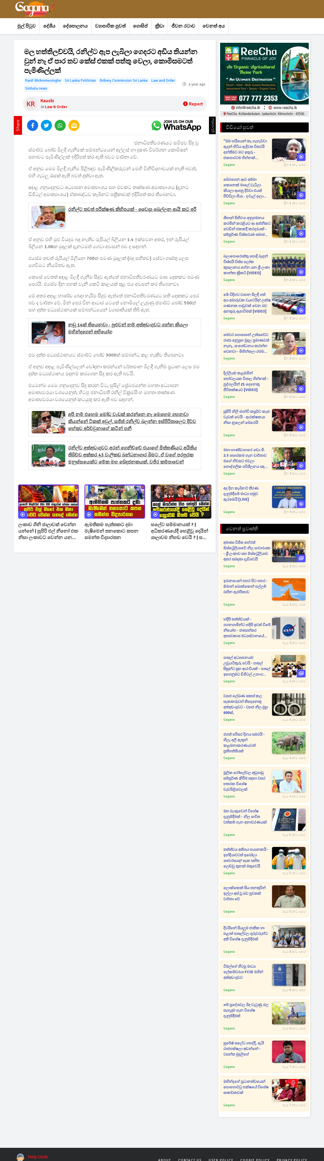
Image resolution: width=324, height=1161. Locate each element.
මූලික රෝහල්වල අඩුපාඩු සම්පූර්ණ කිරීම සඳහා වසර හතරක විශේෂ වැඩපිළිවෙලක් (244, 781)
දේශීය (49, 26)
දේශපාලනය (75, 26)
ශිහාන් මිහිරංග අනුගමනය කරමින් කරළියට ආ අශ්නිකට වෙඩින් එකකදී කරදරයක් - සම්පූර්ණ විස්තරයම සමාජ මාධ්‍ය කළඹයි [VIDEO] (247, 227)
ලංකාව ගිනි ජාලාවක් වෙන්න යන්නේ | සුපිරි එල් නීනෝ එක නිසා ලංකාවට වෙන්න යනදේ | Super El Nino (48, 531)
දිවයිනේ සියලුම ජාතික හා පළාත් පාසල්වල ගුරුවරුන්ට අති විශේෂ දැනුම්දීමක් (245, 934)
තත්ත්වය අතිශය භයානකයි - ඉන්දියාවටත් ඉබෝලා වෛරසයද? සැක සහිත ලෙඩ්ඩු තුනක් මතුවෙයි (246, 858)
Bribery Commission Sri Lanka (124, 80)
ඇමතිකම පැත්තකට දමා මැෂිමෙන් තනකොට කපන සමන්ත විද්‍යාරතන (111, 531)
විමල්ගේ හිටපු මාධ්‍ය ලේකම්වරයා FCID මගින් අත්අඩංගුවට (243, 972)
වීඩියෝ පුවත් (239, 127)
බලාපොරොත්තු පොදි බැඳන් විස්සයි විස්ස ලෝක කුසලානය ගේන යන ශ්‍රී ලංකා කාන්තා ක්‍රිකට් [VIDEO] (246, 264)
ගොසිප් (140, 26)
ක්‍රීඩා (159, 26)
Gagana (229, 165)
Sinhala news (36, 88)
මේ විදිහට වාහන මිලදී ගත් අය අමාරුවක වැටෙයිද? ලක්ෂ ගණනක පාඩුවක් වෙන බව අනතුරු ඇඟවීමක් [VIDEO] (247, 303)
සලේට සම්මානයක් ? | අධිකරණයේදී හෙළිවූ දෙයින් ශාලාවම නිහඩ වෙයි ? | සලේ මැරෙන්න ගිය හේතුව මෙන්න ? (181, 531)
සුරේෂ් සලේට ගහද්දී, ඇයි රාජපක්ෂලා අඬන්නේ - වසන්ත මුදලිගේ (243, 1049)
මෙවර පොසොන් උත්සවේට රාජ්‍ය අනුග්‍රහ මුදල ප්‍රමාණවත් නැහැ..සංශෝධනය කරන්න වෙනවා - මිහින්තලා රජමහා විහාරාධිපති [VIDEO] (246, 343)
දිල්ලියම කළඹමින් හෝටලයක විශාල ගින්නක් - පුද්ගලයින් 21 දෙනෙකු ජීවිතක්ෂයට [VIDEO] (246, 381)
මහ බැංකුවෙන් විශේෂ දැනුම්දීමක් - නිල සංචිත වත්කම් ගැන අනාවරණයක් (245, 817)
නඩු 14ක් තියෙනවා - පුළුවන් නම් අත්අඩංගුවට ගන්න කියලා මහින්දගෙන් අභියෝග (128, 328)
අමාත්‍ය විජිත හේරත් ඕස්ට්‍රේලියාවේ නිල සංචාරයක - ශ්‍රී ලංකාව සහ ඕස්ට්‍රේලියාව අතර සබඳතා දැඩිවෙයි (246, 551)
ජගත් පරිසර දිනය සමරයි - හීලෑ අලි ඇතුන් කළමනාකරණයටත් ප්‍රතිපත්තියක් (244, 742)
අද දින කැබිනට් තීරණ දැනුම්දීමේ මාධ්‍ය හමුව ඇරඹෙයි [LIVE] (241, 494)
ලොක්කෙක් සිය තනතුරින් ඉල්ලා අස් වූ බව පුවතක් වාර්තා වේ (244, 893)
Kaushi (47, 101)
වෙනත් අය (214, 26)
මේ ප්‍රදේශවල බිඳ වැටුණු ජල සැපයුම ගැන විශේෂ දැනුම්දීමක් (246, 1010)
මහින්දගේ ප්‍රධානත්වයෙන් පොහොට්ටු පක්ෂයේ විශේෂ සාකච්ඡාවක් (246, 1087)
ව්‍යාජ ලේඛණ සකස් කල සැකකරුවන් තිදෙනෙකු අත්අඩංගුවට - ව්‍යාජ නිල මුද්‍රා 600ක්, (245, 704)
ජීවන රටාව (183, 26)
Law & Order (56, 106)
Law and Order (163, 80)
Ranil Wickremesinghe (43, 80)
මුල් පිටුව (26, 26)
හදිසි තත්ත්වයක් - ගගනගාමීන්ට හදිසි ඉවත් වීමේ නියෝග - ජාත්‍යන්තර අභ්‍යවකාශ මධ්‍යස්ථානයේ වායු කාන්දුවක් (247, 628)
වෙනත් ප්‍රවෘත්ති (242, 529)
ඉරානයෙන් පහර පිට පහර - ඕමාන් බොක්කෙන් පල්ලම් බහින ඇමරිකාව (245, 586)
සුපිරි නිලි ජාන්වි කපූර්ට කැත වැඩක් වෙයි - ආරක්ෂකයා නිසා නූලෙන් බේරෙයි (246, 417)
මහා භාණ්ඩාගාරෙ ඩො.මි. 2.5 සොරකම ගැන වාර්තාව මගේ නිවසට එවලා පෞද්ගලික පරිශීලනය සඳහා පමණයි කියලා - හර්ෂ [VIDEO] (246, 459)
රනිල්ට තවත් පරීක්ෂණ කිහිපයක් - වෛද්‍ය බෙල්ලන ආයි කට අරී (132, 209)
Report (193, 104)
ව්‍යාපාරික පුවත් (110, 26)
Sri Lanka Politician (80, 80)
